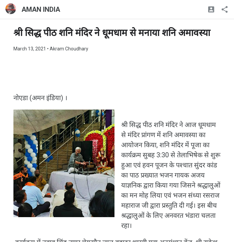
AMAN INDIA (40, 9)
